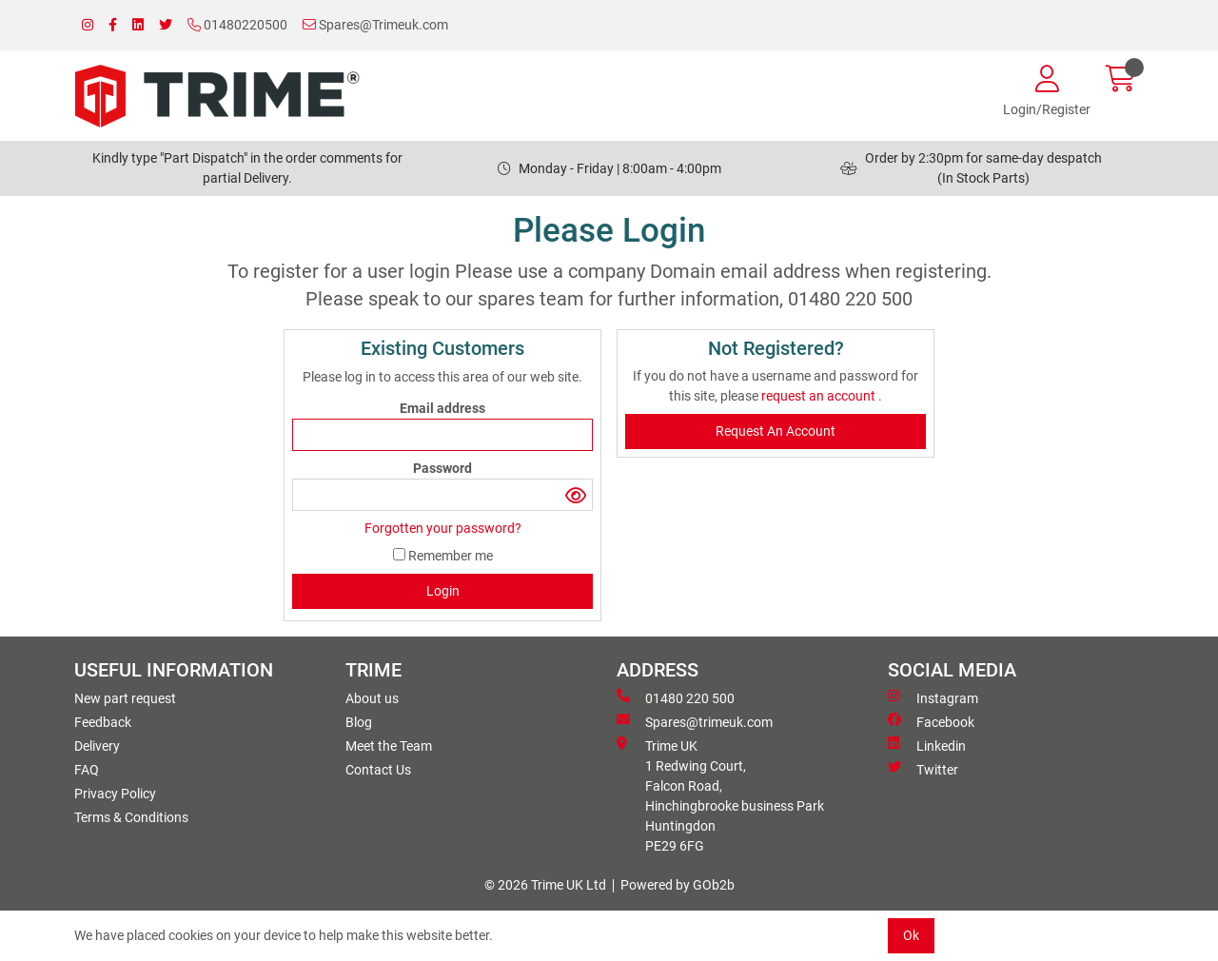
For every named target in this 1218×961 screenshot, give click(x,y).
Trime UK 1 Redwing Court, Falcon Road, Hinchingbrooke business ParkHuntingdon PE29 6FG (720, 794)
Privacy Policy (115, 793)
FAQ (86, 769)
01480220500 (237, 24)
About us (372, 698)
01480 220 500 (676, 697)
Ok (911, 935)
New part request (125, 698)
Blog (358, 722)
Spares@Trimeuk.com (375, 24)
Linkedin (927, 745)
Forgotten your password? (442, 528)
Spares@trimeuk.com (695, 721)
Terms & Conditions (131, 817)
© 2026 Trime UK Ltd (545, 884)
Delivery (97, 746)
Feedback (102, 722)
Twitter (923, 768)
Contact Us (378, 769)
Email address (442, 408)
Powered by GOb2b (677, 884)
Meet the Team (388, 746)
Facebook (931, 721)
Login (443, 590)
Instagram (933, 697)
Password (442, 468)
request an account (819, 395)
